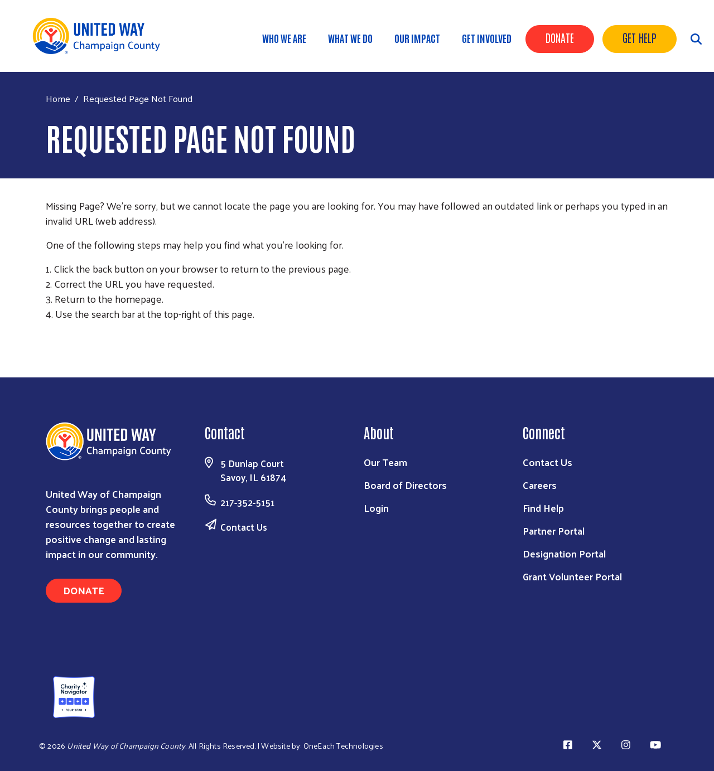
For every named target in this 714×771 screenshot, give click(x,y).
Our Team (385, 462)
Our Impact (417, 38)
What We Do (350, 38)
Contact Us (243, 526)
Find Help (543, 507)
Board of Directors (405, 484)
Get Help (640, 37)
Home (58, 98)
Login (376, 507)
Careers (540, 484)
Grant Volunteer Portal (572, 576)
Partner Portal (554, 530)
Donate (560, 37)
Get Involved (487, 38)
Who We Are (284, 38)
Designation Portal (564, 553)
